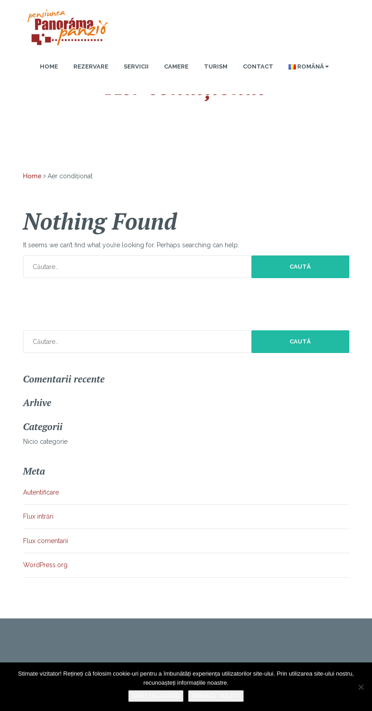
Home (49, 66)
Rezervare (90, 66)
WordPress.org (45, 565)
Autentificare (41, 492)
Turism (215, 66)
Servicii (136, 66)
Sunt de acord (156, 695)
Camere (176, 66)
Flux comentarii (45, 540)
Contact (258, 66)
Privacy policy (216, 695)
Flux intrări (38, 516)
